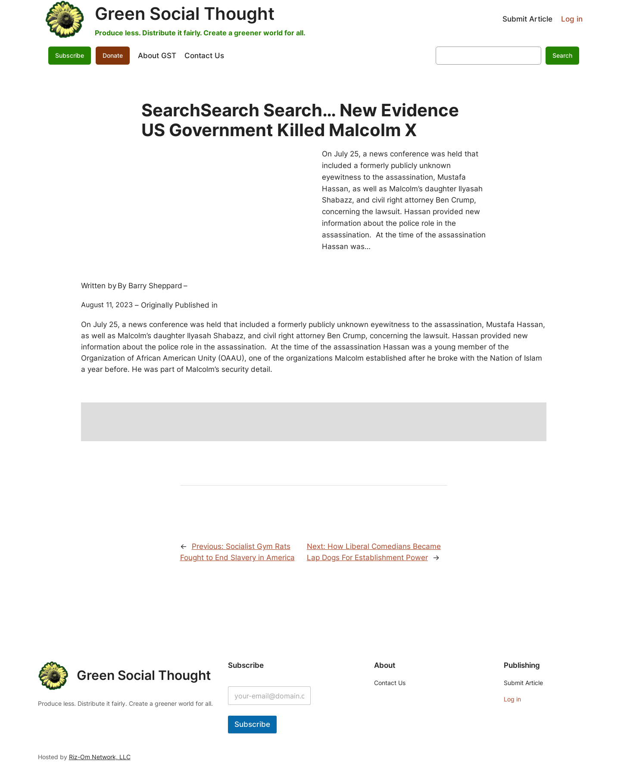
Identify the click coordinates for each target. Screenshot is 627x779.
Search (562, 55)
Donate (113, 55)
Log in (572, 19)
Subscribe (69, 55)
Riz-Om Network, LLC (100, 756)
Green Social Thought (185, 13)
